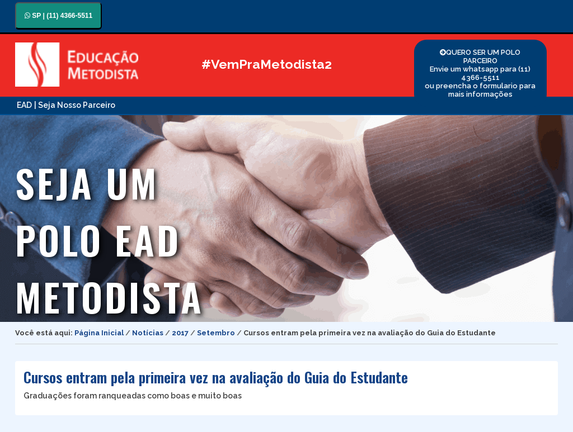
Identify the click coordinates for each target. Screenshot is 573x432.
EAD (24, 105)
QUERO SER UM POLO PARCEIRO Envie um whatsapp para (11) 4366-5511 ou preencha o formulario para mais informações (480, 73)
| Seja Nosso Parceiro (74, 105)
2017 (180, 333)
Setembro (216, 333)
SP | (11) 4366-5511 (58, 16)
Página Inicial (99, 333)
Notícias (147, 333)
